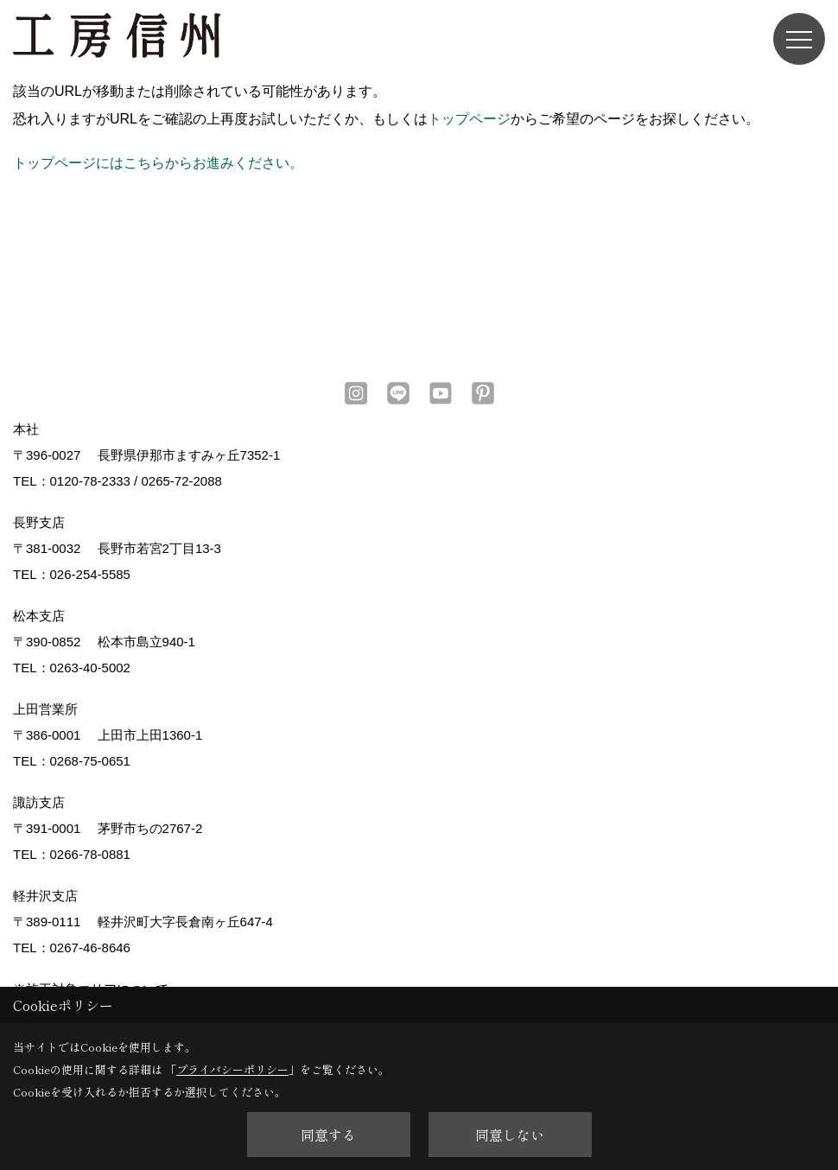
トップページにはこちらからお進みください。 (158, 163)
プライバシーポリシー (232, 1069)
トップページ (469, 118)
